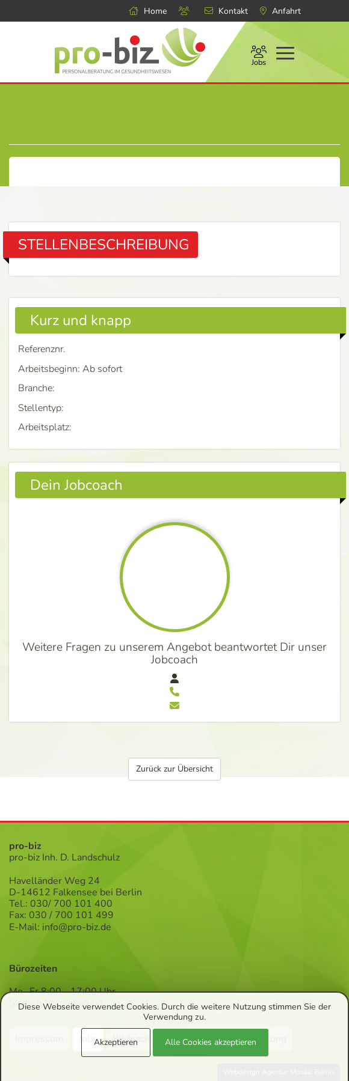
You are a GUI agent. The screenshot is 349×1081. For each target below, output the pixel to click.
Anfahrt (280, 11)
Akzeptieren (116, 1042)
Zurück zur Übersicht (174, 769)
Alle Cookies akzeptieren (210, 1042)
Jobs (259, 57)
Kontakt (226, 11)
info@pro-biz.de (76, 927)
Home (148, 11)
